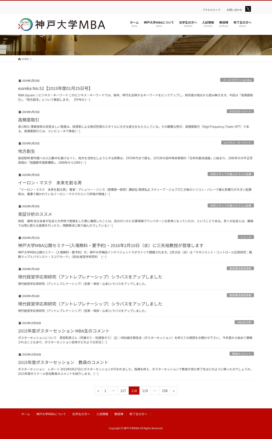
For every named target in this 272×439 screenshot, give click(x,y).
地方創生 (26, 151)
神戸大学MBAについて (51, 414)
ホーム (25, 414)
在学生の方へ (81, 414)
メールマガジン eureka (237, 80)
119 (145, 391)
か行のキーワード (240, 111)
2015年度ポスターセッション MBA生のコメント (63, 331)
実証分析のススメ (35, 214)
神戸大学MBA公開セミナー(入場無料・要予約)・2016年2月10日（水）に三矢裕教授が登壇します (111, 245)
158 (165, 391)
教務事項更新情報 (240, 268)
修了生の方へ (138, 414)
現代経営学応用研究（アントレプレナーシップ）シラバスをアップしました (90, 277)
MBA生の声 (244, 322)
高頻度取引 (28, 119)
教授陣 (118, 414)
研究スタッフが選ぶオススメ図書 (230, 174)
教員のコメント (241, 354)
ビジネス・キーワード (237, 143)
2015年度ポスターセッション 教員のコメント (63, 362)
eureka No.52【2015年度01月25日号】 (55, 88)
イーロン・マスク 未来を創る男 (50, 182)
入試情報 (102, 414)
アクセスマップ (211, 9)
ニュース (246, 237)
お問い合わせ (234, 9)
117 (123, 391)
